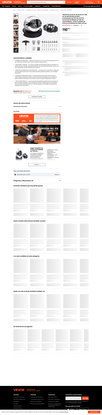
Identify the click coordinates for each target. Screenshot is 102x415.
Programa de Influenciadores (37, 403)
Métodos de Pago (17, 408)
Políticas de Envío (17, 406)
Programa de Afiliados (36, 401)
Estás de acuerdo (94, 412)
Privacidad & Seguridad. (64, 412)
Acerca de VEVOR (52, 397)
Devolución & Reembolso (19, 399)
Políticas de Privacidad (53, 401)
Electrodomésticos (21, 10)
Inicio (14, 10)
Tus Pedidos (16, 401)
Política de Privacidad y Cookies (75, 402)
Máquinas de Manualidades (42, 10)
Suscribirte (85, 398)
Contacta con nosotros (18, 397)
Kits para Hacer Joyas (54, 10)
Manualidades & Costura (31, 10)
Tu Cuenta (15, 403)
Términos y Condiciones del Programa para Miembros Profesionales (54, 405)
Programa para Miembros (37, 397)
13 (27, 92)
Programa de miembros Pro (37, 399)
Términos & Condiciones (54, 399)
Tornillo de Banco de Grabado (66, 10)
